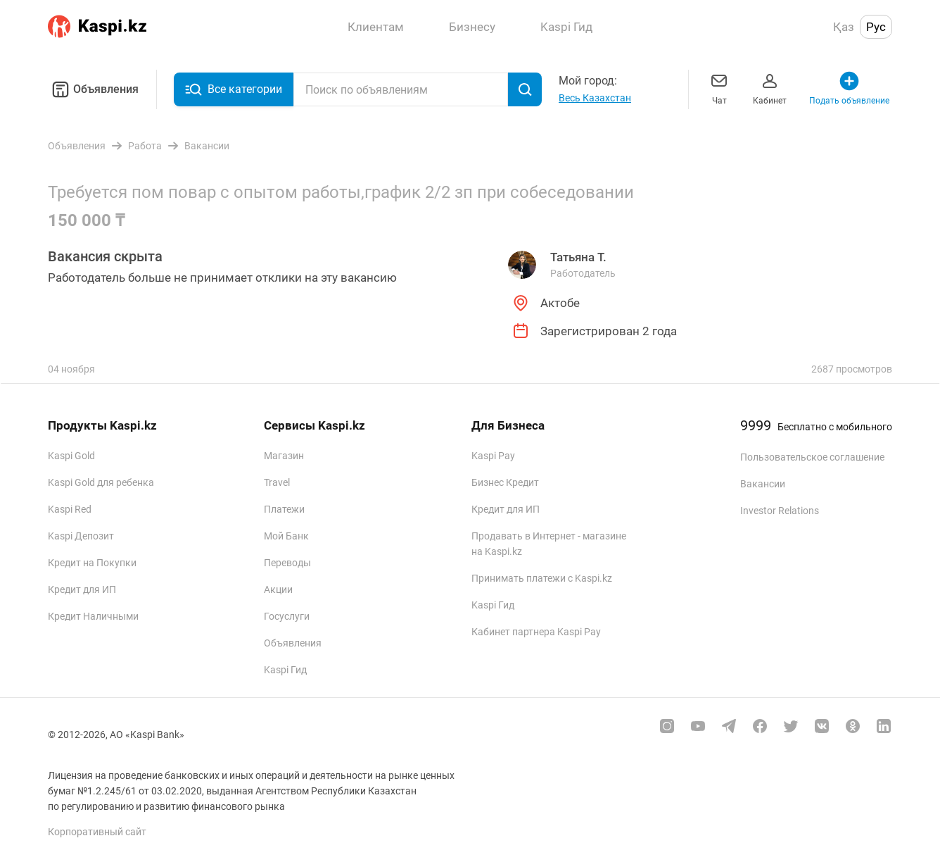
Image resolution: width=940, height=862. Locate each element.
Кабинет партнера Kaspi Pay (536, 631)
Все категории (233, 89)
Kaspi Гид (285, 669)
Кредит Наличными (93, 616)
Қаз (843, 27)
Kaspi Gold (71, 455)
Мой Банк (286, 536)
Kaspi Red (69, 509)
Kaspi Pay (493, 455)
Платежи (284, 509)
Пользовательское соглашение (812, 457)
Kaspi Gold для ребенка (101, 482)
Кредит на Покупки (92, 562)
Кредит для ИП (82, 589)
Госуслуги (287, 616)
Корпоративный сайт (97, 831)
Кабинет (770, 88)
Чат (719, 88)
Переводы (287, 562)
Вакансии (762, 483)
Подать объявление (849, 88)
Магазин (284, 455)
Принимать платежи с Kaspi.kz (541, 578)
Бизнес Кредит (505, 482)
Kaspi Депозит (81, 536)
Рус (876, 27)
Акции (278, 589)
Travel (277, 482)
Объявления (93, 89)
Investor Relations (779, 510)
